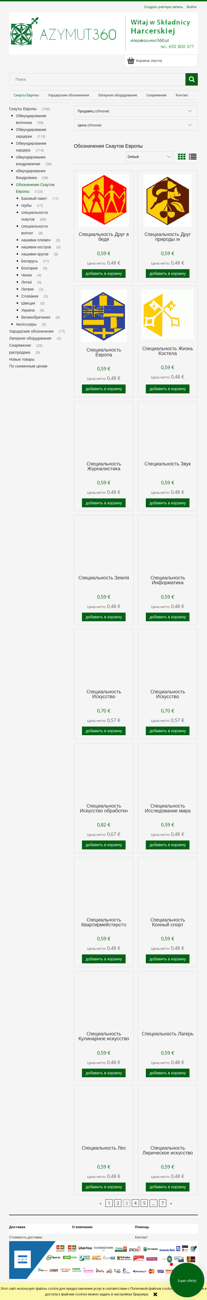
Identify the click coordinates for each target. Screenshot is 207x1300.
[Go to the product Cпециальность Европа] (104, 315)
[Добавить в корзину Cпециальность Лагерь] (167, 1073)
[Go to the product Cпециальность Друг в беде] (104, 200)
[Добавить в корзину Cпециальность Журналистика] (104, 502)
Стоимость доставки (25, 1237)
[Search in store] (99, 79)
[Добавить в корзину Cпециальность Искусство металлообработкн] (167, 731)
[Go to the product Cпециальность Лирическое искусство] (168, 1114)
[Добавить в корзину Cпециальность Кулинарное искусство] (104, 1073)
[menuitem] (26, 95)
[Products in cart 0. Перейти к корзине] (145, 60)
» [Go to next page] (171, 1203)
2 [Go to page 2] (118, 1203)
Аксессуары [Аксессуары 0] (26, 324)
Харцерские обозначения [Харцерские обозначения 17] (31, 331)
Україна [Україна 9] (27, 310)
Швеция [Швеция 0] (28, 303)
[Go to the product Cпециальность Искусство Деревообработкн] (104, 658)
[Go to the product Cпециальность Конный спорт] (168, 886)
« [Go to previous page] (100, 1203)
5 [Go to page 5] (144, 1203)
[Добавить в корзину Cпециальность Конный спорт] (167, 958)
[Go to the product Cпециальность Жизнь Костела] (168, 315)
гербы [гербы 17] (26, 205)
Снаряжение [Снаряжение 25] (20, 345)
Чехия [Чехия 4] (26, 275)
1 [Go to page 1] (109, 1203)
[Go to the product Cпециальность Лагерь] (168, 1000)
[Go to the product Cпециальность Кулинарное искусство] (104, 1000)
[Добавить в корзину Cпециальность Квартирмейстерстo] (104, 958)
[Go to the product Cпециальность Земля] (104, 544)
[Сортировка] (149, 156)
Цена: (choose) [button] (89, 125)
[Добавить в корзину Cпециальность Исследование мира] (167, 844)
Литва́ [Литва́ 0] (26, 282)
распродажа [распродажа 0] (19, 352)
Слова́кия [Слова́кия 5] (29, 296)
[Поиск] (191, 79)
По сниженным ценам (28, 366)
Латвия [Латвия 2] (27, 289)
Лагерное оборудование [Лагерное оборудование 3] (30, 338)
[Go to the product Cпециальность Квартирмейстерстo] (104, 886)
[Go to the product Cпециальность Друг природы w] (168, 200)
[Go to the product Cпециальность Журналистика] (104, 430)
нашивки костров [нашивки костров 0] (36, 246)
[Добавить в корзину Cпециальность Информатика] (167, 617)
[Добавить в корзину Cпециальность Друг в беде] (104, 273)
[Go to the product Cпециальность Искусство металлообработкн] (168, 658)
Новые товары (21, 359)
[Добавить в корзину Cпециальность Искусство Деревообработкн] (104, 731)
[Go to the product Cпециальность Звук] (168, 430)
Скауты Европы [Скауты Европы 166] (23, 108)
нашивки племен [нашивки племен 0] (36, 239)
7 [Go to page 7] (162, 1203)
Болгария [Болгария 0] (29, 268)
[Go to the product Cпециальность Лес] (104, 1114)
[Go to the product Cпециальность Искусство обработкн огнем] (104, 772)
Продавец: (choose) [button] (93, 111)
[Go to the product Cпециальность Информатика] (168, 544)
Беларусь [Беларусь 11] (29, 261)
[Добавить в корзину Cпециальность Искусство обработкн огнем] (104, 844)
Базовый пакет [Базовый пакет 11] (34, 198)
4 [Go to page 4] (135, 1203)
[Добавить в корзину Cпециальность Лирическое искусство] (167, 1187)
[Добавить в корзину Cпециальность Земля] (104, 617)
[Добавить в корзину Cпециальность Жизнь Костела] (167, 388)
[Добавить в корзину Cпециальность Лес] (104, 1187)
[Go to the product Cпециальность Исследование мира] (168, 772)
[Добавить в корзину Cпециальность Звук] (167, 502)
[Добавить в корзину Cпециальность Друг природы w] (167, 273)
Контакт (141, 1237)
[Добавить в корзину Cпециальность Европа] (104, 388)
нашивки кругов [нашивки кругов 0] (35, 253)
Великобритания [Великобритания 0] (35, 317)
